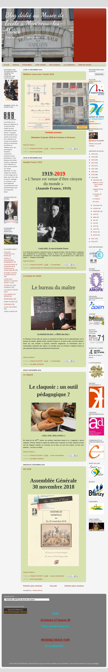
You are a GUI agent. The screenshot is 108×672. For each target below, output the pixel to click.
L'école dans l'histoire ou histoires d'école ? (11, 280)
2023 (93, 163)
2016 (93, 241)
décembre (96, 180)
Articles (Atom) (37, 590)
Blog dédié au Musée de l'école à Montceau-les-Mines (34, 23)
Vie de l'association (36, 152)
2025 (93, 157)
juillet (95, 217)
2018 (93, 177)
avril (94, 226)
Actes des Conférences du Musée (9, 253)
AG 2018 (27, 469)
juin (94, 220)
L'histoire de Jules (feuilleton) (10, 286)
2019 (93, 174)
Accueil (6, 65)
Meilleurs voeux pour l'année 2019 (38, 74)
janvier (95, 235)
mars (95, 229)
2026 (93, 154)
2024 (93, 160)
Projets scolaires (9, 301)
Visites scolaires (9, 311)
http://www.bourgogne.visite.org (15, 612)
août (94, 214)
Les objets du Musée (37, 364)
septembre (97, 211)
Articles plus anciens (74, 586)
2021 (93, 169)
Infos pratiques (54, 65)
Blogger (96, 663)
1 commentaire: (55, 265)
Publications (8, 304)
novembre (96, 205)
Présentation (27, 65)
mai (94, 223)
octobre (96, 208)
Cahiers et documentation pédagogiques (9, 260)
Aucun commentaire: (57, 148)
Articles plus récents (32, 586)
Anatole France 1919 (32, 162)
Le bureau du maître (32, 276)
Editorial (16, 65)
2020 (93, 171)
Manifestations (9, 299)
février (95, 232)
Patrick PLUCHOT (97, 141)
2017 (93, 238)
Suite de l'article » (29, 145)
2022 (93, 166)
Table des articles (84, 65)
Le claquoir (28, 375)
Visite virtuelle (40, 65)
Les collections (69, 65)
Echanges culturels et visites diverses (10, 273)
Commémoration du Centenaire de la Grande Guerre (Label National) (53, 268)
